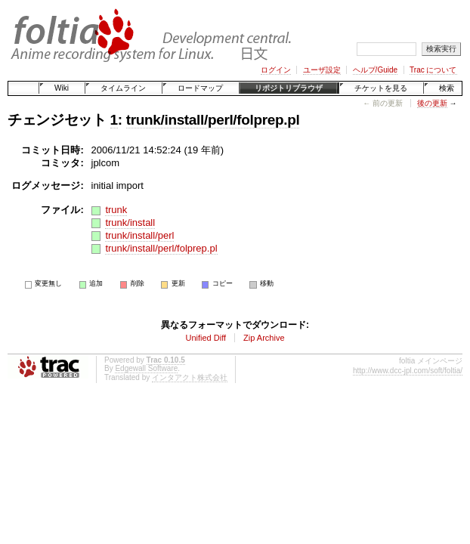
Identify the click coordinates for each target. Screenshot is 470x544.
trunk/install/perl (139, 235)
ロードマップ (200, 88)
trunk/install (130, 222)
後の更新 (432, 103)
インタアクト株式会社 (189, 377)
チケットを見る (380, 88)
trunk (116, 209)
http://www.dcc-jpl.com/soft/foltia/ (407, 370)
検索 (446, 88)
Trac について (433, 70)
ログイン (276, 70)
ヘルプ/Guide (375, 70)
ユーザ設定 (322, 70)
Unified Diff (205, 337)
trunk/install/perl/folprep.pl (213, 120)
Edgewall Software (146, 368)
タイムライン (123, 88)
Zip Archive (263, 337)
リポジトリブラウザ (289, 88)
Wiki (61, 88)
